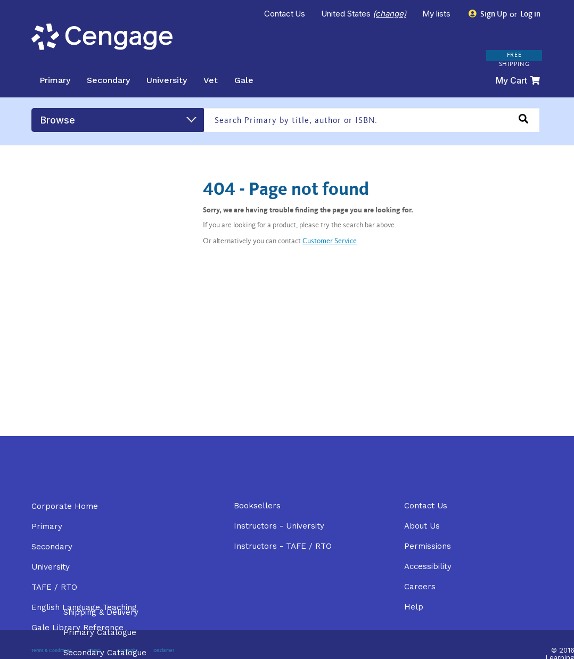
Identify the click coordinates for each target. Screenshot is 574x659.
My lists (437, 14)
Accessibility (428, 566)
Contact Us (285, 14)
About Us (422, 526)
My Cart (518, 80)
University (166, 80)
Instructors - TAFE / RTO (283, 546)
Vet (210, 80)
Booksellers (257, 505)
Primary (54, 80)
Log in (529, 15)
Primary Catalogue (99, 632)
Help (413, 607)
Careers (420, 586)
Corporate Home (64, 506)
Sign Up (488, 14)
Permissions (427, 546)
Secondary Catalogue (104, 652)
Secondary (108, 80)
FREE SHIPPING (514, 60)
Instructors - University (279, 526)
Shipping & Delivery (100, 612)
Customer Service (329, 241)
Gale (243, 80)
